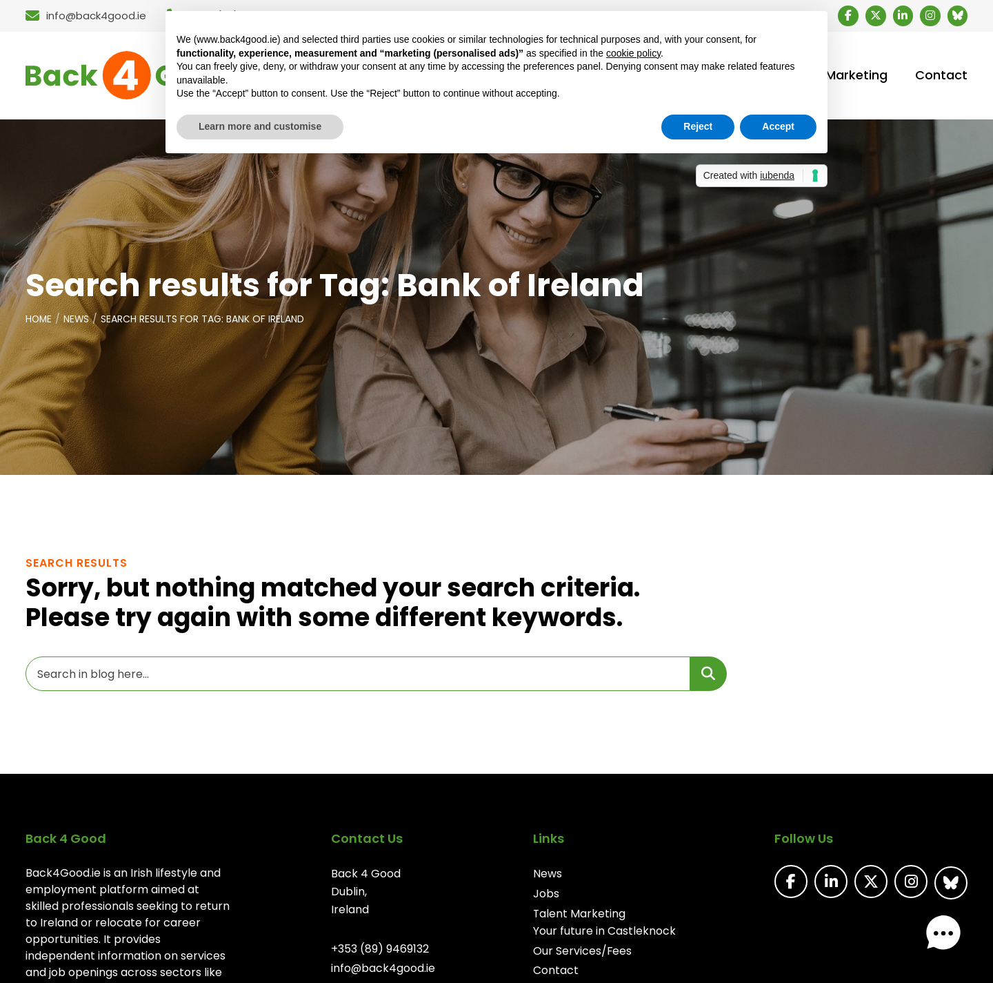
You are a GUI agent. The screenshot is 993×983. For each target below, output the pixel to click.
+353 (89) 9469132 (379, 951)
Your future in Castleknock (605, 933)
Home (39, 322)
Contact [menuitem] (941, 76)
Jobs (547, 896)
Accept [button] (778, 126)
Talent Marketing (580, 915)
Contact (556, 972)
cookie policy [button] (633, 53)
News (78, 322)
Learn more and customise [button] (260, 126)
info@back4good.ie (382, 970)
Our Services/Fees (583, 953)
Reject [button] (697, 126)
